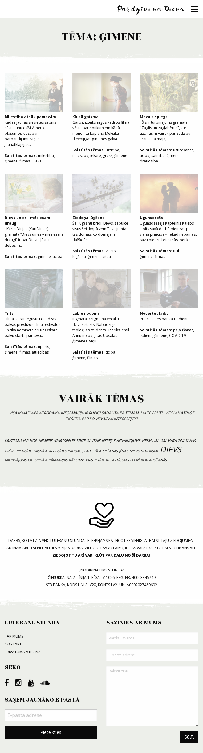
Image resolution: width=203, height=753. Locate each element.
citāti (107, 256)
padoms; (75, 451)
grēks (107, 155)
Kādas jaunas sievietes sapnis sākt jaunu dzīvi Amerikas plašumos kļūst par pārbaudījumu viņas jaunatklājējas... (34, 110)
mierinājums (15, 460)
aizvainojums (128, 440)
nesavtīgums (117, 460)
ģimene (11, 161)
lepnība (137, 460)
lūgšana (79, 256)
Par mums (14, 636)
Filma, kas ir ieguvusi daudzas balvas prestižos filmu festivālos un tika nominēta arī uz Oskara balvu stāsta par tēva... (34, 303)
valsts (111, 251)
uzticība (112, 150)
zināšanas (187, 440)
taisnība (40, 451)
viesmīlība (150, 440)
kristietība (95, 460)
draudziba (149, 161)
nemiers (45, 440)
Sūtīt (189, 737)
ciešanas (110, 451)
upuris (43, 346)
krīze (80, 440)
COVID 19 (177, 335)
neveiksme (149, 451)
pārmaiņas (57, 460)
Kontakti (13, 644)
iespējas (108, 440)
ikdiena (146, 335)
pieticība (23, 451)
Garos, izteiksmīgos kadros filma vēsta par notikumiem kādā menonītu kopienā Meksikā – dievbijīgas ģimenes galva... (101, 107)
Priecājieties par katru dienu (169, 295)
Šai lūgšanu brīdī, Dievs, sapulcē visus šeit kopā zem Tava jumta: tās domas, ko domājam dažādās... (101, 208)
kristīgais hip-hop (21, 440)
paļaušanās (183, 330)
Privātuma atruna (23, 652)
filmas (24, 161)
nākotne (76, 460)
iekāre (95, 155)
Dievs (36, 161)
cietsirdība (37, 460)
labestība (92, 451)
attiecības (40, 352)
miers (134, 451)
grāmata (168, 440)
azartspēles (64, 440)
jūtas (123, 451)
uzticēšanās (183, 150)
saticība (158, 155)
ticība (144, 155)
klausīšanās (156, 460)
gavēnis (93, 440)
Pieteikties (50, 732)
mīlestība (46, 155)
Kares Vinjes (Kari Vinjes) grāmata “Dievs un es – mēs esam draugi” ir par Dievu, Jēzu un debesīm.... (34, 211)
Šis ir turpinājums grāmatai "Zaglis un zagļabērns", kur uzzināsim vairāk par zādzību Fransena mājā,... (169, 107)
